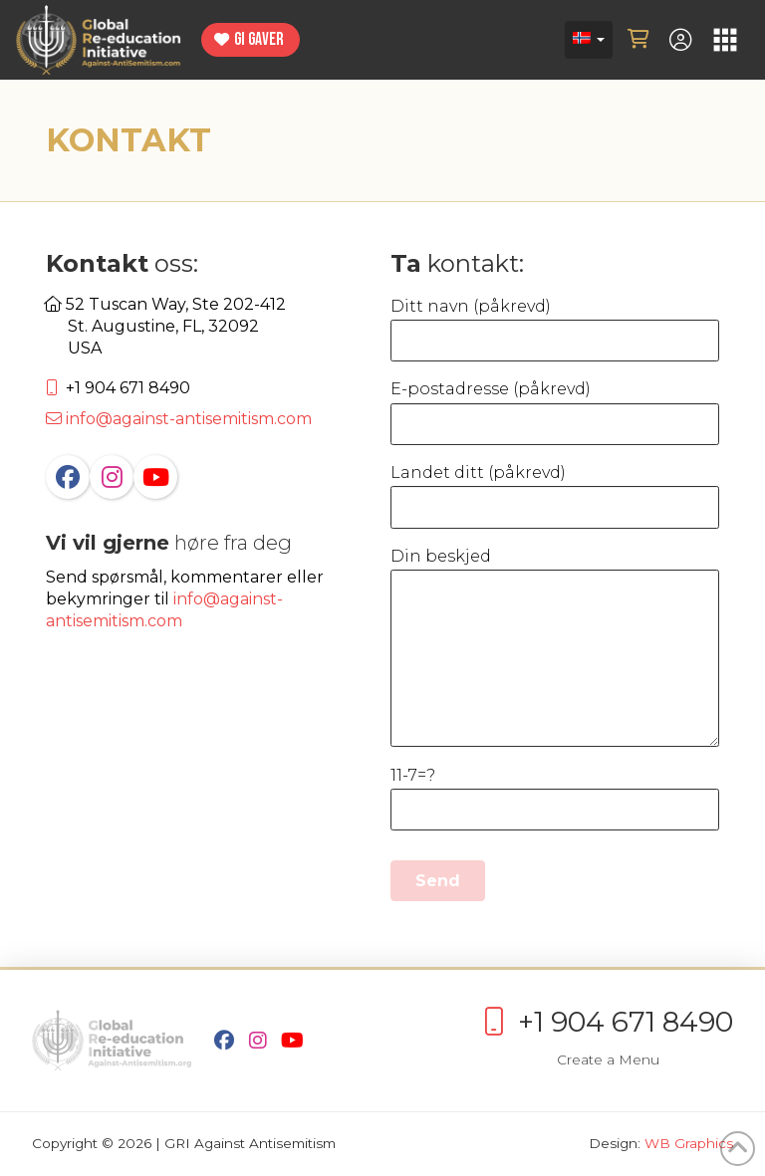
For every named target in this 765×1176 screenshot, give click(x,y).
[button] (638, 40)
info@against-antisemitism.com (179, 418)
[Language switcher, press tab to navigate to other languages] (589, 40)
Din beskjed (554, 569)
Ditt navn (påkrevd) (554, 325)
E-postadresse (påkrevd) (554, 407)
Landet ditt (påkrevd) (554, 491)
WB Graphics (688, 1143)
